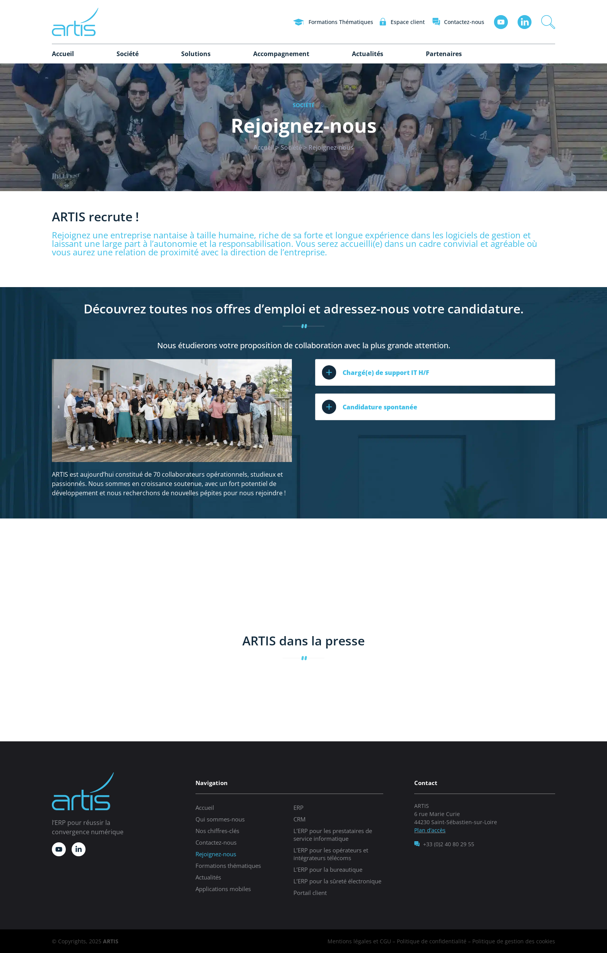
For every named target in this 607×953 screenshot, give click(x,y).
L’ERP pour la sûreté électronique (337, 881)
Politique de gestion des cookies (513, 941)
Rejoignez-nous (215, 854)
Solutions (196, 54)
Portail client (310, 893)
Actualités (367, 54)
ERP (298, 807)
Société (128, 54)
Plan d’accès (430, 830)
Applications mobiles (223, 889)
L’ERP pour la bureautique (327, 869)
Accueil (63, 54)
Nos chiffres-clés (217, 831)
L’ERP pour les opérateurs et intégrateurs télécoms (330, 854)
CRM (299, 819)
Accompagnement (281, 54)
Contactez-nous (216, 842)
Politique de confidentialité (431, 941)
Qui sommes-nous (220, 819)
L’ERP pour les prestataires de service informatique (332, 834)
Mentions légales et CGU (359, 941)
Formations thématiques (228, 865)
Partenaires (444, 54)
